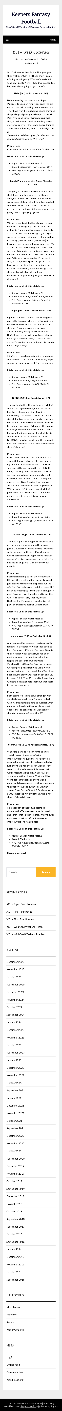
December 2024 (15, 991)
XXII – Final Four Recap (19, 911)
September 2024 (15, 1014)
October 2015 (14, 1271)
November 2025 (15, 969)
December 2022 (15, 1067)
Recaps (10, 1322)
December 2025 (15, 961)
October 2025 (14, 976)
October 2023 (14, 1044)
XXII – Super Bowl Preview (21, 904)
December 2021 (15, 1105)
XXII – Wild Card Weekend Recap (24, 926)
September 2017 (15, 1226)
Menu (52, 39)
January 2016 (13, 1249)
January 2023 (13, 1060)
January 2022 (13, 1098)
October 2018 (14, 1211)
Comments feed (14, 1372)
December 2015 (15, 1256)
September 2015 (15, 1279)
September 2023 (15, 1052)
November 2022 (15, 1075)
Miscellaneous (14, 1306)
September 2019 (15, 1188)
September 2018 (15, 1219)
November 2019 (15, 1173)
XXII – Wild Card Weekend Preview (25, 934)
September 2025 (15, 984)
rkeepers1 (32, 63)
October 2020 (14, 1150)
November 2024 (15, 999)
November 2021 (15, 1113)
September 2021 (15, 1128)
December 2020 (15, 1135)
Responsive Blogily (30, 1406)
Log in (9, 1357)
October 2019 (14, 1181)
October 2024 (14, 1007)
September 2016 (15, 1241)
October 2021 (14, 1120)
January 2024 (13, 1022)
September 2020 (15, 1158)
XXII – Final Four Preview (20, 919)
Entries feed (13, 1364)
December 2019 (15, 1166)
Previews (11, 1314)
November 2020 (15, 1143)
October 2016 (14, 1234)
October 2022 (14, 1082)
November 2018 (15, 1203)
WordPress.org (14, 1379)
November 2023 (15, 1037)
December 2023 (15, 1029)
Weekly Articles (15, 1329)
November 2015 (15, 1264)
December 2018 (15, 1196)
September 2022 (15, 1090)
